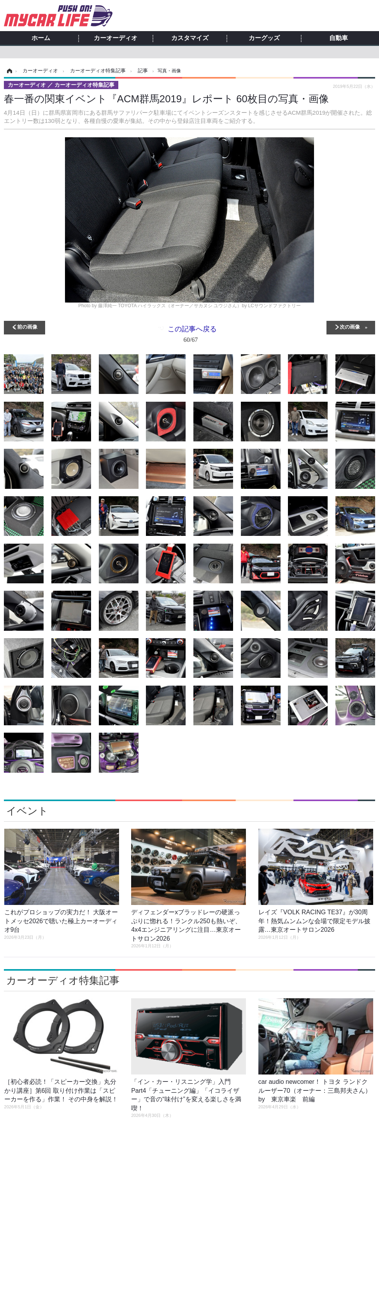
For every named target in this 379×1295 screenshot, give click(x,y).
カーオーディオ (115, 38)
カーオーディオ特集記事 (62, 980)
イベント (27, 810)
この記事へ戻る (192, 336)
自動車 (338, 38)
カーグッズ (264, 38)
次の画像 (350, 326)
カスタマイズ (190, 38)
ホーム (41, 38)
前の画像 (27, 326)
